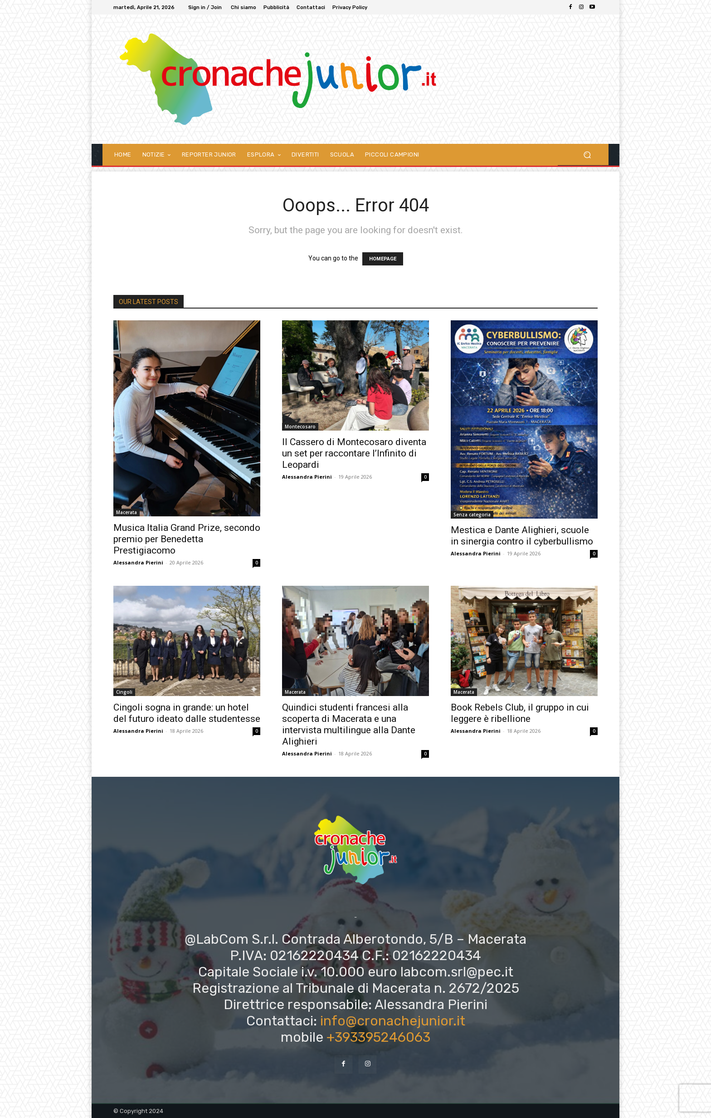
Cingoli (124, 692)
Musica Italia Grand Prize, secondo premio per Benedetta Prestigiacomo (186, 539)
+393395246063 (378, 1037)
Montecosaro (300, 426)
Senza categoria (472, 514)
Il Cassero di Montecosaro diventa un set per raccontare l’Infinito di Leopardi (354, 453)
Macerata (126, 512)
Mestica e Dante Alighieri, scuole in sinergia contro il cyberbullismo (522, 536)
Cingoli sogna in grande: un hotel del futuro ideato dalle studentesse (186, 713)
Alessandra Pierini (138, 562)
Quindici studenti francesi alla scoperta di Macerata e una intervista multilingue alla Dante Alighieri (348, 724)
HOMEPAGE (382, 259)
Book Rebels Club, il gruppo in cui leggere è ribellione (520, 713)
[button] (587, 154)
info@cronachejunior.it (392, 1021)
